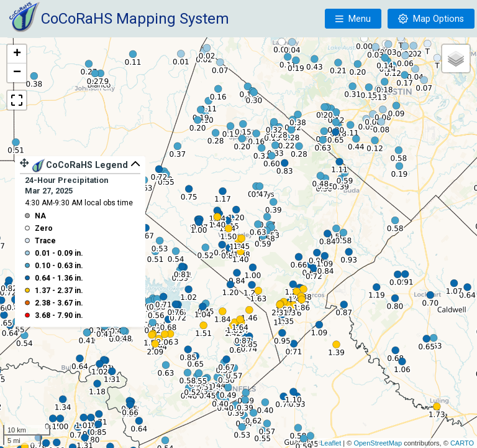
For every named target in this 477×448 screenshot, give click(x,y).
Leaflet (330, 443)
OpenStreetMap (377, 443)
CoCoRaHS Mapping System (135, 18)
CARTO (462, 443)
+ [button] (17, 54)
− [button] (17, 72)
